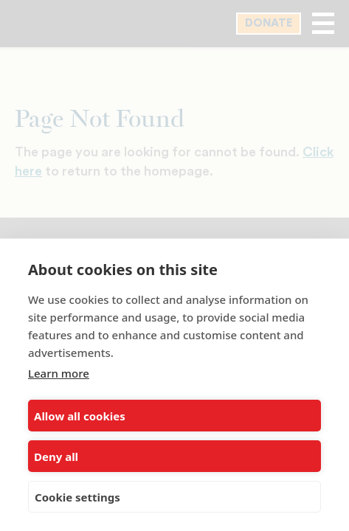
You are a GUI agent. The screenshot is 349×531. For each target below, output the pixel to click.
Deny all (56, 456)
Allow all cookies (79, 416)
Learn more (58, 373)
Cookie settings (77, 497)
